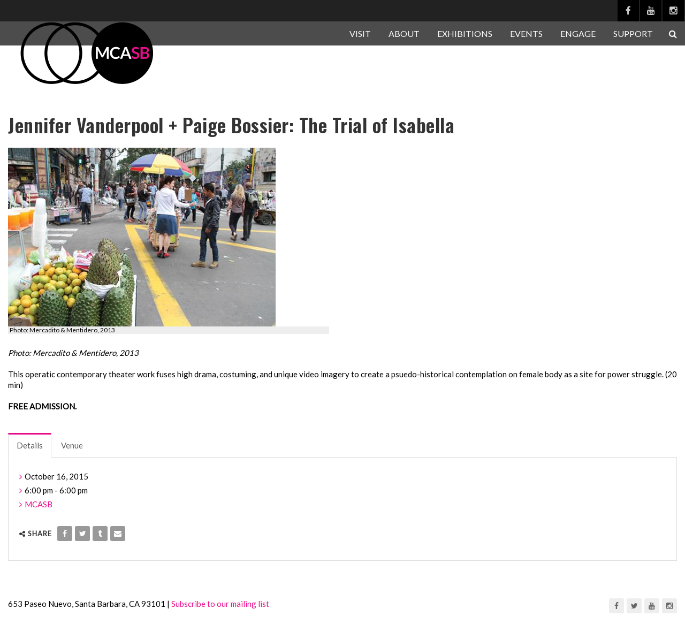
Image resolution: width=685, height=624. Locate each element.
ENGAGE (578, 33)
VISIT (360, 33)
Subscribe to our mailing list (220, 603)
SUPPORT (633, 33)
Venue (72, 445)
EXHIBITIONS (464, 33)
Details (30, 445)
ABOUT (404, 33)
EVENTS (526, 33)
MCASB (38, 504)
